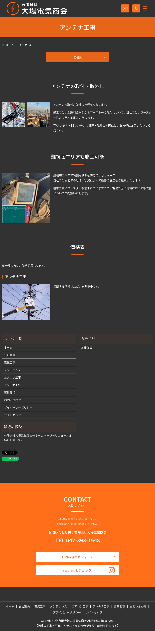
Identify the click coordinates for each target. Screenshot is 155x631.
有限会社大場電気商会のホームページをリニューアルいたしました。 (38, 437)
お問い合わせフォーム (77, 556)
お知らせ (86, 347)
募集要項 (9, 392)
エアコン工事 (12, 377)
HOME (5, 44)
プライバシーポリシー (18, 408)
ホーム (8, 347)
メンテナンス (12, 370)
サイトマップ (12, 415)
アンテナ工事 (12, 385)
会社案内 (9, 355)
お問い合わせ (12, 400)
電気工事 (9, 362)
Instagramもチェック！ (77, 570)
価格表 (77, 57)
